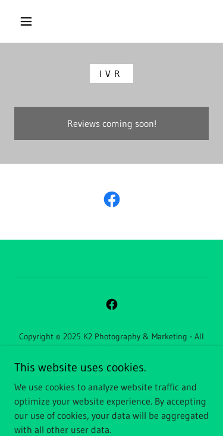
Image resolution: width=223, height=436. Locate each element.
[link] (111, 201)
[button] (26, 21)
